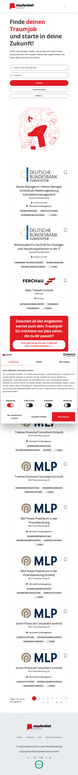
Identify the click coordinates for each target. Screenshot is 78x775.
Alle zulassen (63, 417)
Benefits (39, 96)
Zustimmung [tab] (14, 362)
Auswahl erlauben (39, 417)
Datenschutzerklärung (53, 737)
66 (57, 702)
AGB (40, 737)
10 (48, 702)
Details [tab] (39, 362)
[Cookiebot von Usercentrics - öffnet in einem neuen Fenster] (64, 355)
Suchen (39, 83)
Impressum (30, 737)
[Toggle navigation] (65, 6)
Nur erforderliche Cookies (14, 416)
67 (61, 702)
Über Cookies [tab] (64, 362)
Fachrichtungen (39, 90)
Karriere (19, 737)
